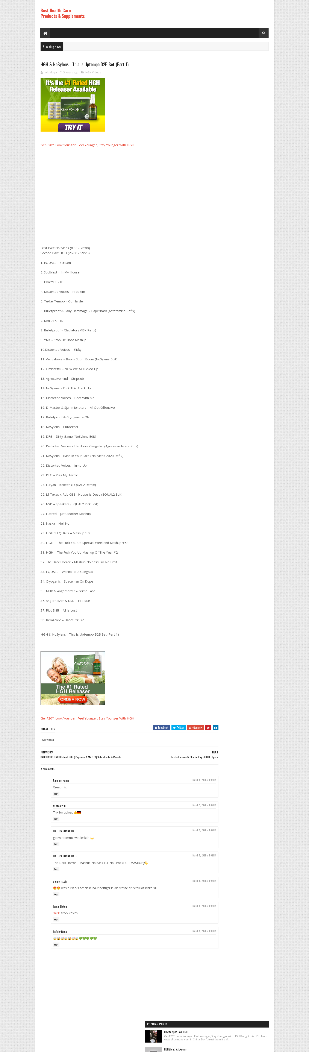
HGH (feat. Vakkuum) (231, 93)
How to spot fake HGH (231, 71)
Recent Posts (217, 317)
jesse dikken (60, 908)
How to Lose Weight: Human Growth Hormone (244, 115)
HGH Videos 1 (210, 373)
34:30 (57, 916)
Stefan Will (59, 808)
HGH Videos (93, 73)
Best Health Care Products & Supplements (63, 13)
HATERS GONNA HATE (65, 833)
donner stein (60, 883)
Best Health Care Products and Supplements (77, 1046)
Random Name (61, 783)
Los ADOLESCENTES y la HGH (234, 165)
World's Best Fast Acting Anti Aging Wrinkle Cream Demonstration (242, 243)
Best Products (211, 358)
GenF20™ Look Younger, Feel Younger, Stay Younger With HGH (87, 145)
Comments (251, 317)
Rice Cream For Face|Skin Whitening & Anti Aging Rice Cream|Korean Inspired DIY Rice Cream (243, 142)
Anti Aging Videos (212, 351)
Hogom (122, 1046)
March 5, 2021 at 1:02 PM (178, 782)
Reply (56, 796)
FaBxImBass (60, 934)
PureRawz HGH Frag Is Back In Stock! (240, 268)
